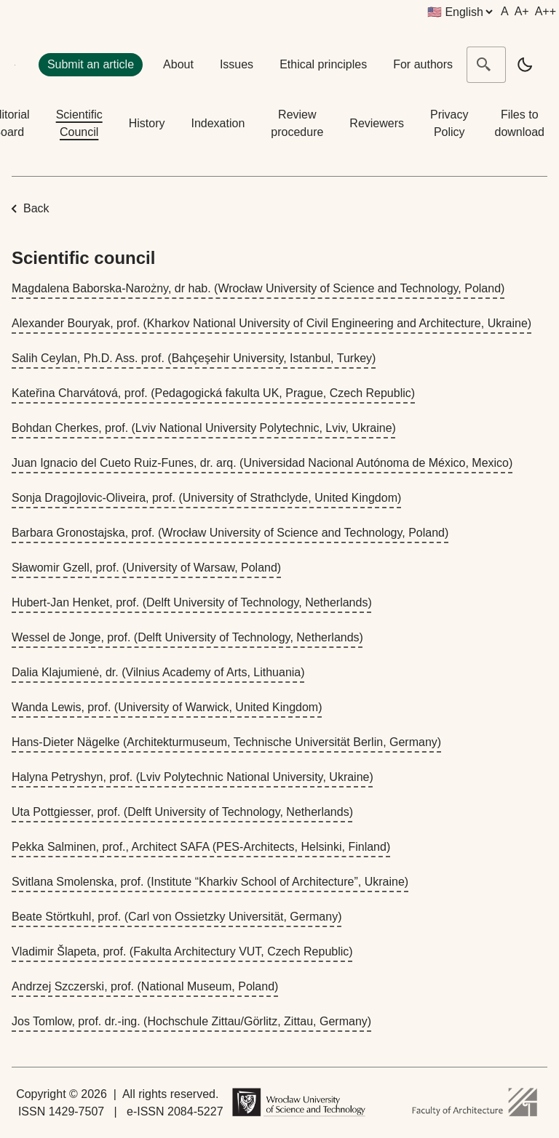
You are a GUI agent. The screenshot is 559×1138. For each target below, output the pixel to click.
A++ (545, 11)
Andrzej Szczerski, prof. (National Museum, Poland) (145, 986)
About (178, 64)
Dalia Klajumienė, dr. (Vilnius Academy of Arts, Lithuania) (158, 672)
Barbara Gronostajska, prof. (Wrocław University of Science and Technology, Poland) (230, 532)
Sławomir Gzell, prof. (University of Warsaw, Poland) (146, 567)
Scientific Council (79, 123)
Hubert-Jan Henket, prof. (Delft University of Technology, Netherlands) (192, 602)
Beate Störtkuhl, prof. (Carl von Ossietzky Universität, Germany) (176, 916)
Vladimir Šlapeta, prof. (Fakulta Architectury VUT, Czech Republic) (182, 951)
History (147, 123)
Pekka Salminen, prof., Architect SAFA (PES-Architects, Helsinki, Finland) (201, 847)
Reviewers (376, 123)
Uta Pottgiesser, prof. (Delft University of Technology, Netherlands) (182, 812)
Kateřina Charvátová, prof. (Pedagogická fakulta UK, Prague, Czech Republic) (213, 393)
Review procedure (297, 123)
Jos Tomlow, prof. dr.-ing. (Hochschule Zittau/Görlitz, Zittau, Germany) (191, 1021)
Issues (236, 64)
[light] (524, 64)
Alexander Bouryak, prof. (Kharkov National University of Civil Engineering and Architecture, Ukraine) (271, 323)
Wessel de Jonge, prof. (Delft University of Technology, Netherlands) (187, 637)
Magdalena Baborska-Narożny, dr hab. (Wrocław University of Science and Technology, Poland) (258, 288)
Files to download (520, 123)
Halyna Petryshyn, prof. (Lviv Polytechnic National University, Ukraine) (192, 777)
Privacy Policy (449, 123)
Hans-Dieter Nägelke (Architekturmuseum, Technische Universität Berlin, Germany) (226, 742)
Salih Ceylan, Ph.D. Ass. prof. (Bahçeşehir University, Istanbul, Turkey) (194, 358)
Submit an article (90, 64)
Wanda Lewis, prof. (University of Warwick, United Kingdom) (167, 707)
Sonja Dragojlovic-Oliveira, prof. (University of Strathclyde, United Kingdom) (206, 498)
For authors (423, 64)
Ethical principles (323, 64)
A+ (522, 11)
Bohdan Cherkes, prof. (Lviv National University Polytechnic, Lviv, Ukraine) (204, 428)
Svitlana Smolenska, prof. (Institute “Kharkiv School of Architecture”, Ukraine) (210, 881)
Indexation (218, 123)
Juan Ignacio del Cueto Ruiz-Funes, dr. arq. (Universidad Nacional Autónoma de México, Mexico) (262, 463)
